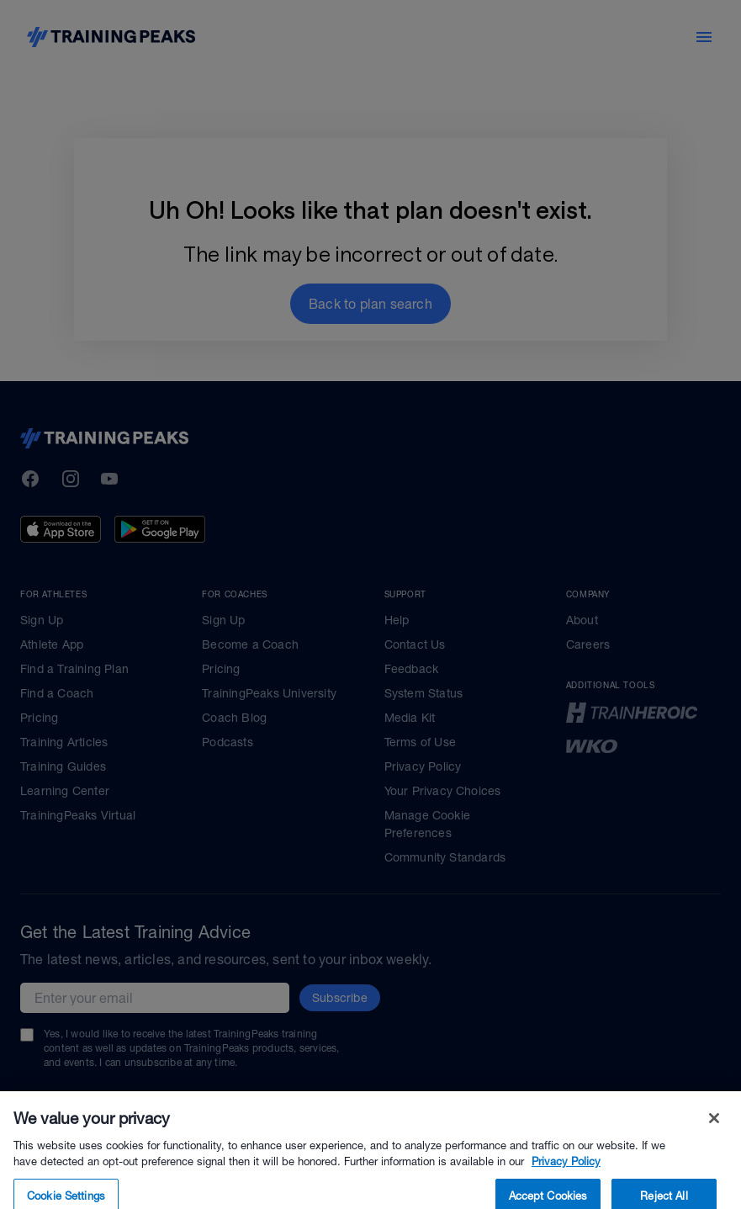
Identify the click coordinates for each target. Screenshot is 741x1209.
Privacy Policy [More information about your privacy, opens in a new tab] (566, 1184)
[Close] (714, 1140)
